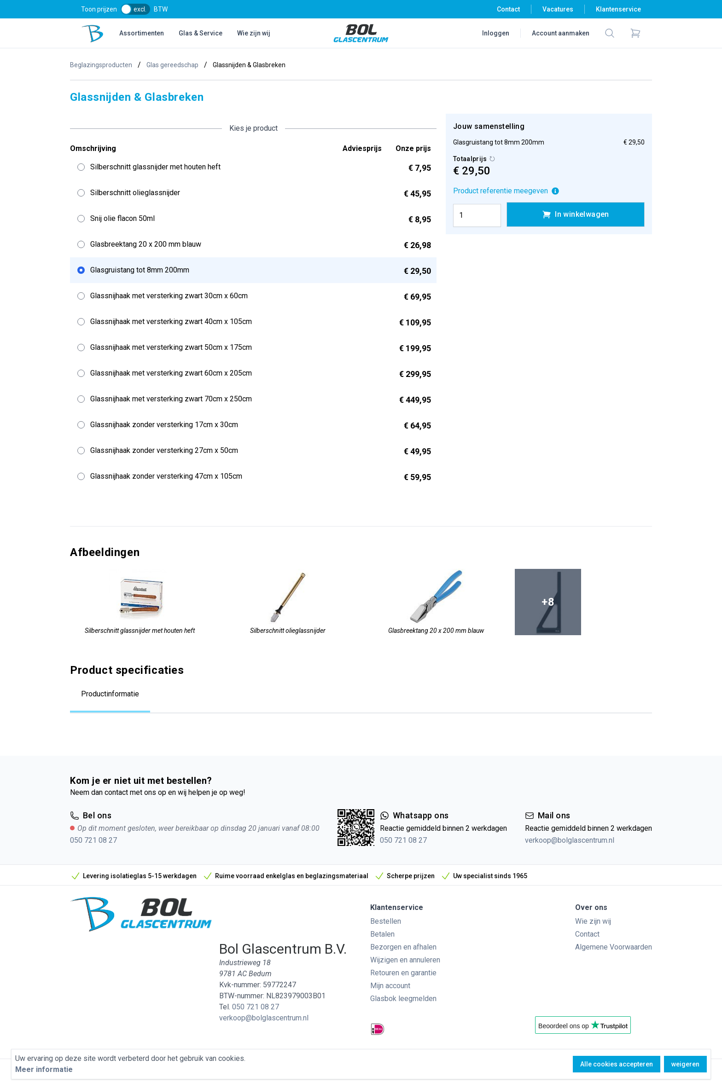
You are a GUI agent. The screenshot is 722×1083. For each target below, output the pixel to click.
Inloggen (495, 33)
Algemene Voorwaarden (613, 947)
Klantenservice (618, 9)
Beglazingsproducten (101, 65)
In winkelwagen (575, 214)
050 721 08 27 (93, 840)
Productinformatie (110, 693)
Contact (508, 9)
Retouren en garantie (403, 972)
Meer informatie (44, 1069)
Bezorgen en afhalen (403, 947)
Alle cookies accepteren (616, 1064)
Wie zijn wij (253, 33)
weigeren (685, 1064)
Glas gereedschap (172, 65)
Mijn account (390, 985)
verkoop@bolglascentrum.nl (569, 840)
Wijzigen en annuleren (405, 960)
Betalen (382, 934)
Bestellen (385, 921)
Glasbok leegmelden (403, 998)
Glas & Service (200, 33)
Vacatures (557, 9)
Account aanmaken (560, 33)
